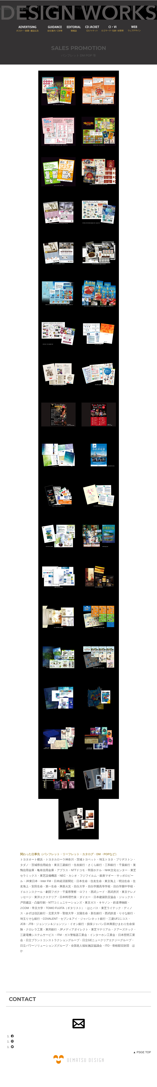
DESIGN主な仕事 (98, 5)
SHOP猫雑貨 (103, 16)
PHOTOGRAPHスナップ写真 (123, 5)
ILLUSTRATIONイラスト (81, 16)
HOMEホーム (80, 5)
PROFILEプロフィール (124, 16)
